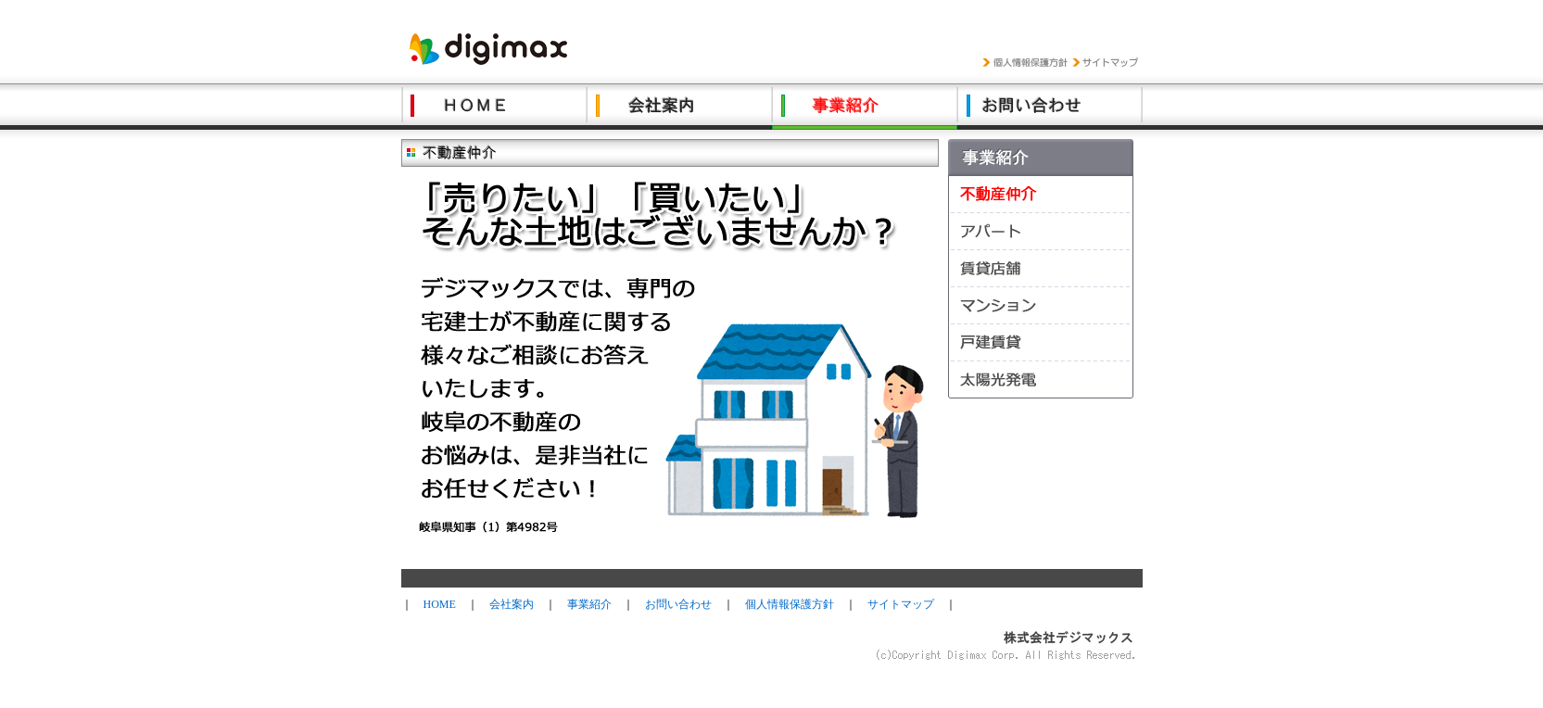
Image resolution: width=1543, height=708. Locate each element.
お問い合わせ (678, 604)
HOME (440, 604)
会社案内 (511, 604)
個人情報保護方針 (789, 604)
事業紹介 (589, 604)
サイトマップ (900, 604)
